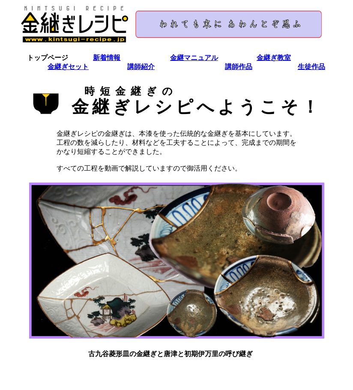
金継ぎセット (68, 66)
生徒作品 (311, 66)
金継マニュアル (194, 57)
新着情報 (106, 57)
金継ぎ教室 (274, 57)
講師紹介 (141, 66)
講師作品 (238, 66)
